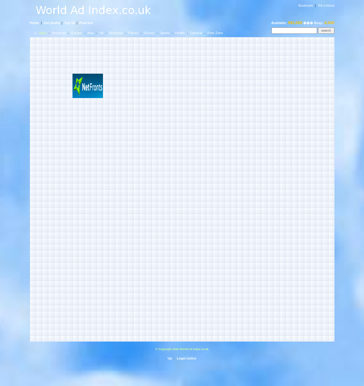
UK (101, 33)
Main (43, 33)
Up (170, 358)
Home (34, 23)
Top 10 (69, 23)
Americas (59, 33)
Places (133, 33)
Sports (165, 33)
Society (149, 33)
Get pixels (52, 23)
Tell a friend (326, 5)
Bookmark (306, 5)
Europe (76, 33)
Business (116, 33)
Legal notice (186, 358)
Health (180, 33)
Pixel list (86, 23)
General (196, 33)
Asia (90, 33)
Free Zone (215, 33)
